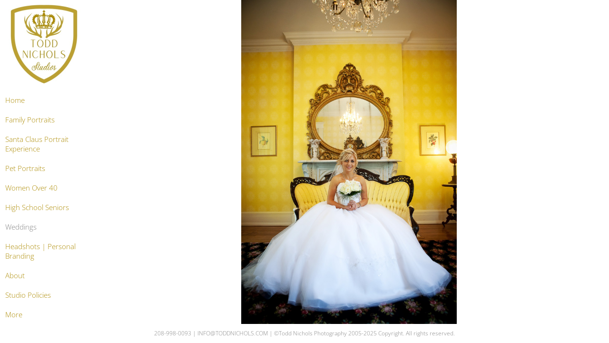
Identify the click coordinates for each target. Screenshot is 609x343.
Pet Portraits (25, 168)
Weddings (21, 227)
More (13, 314)
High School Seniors (37, 207)
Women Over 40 (31, 187)
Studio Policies (28, 295)
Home (15, 100)
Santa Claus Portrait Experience (37, 143)
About (15, 275)
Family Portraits (30, 119)
